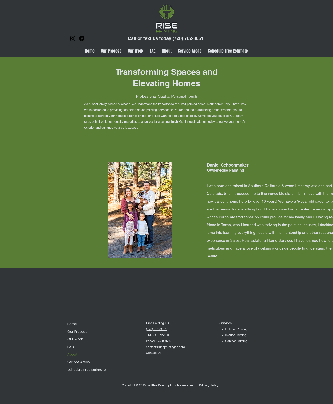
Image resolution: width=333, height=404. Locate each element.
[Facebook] (81, 38)
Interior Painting (235, 335)
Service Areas (78, 362)
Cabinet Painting (236, 341)
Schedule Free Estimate (82, 369)
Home (72, 324)
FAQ (70, 346)
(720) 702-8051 (188, 38)
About (72, 354)
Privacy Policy (209, 385)
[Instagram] (72, 38)
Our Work (75, 339)
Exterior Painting (236, 329)
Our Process (77, 331)
